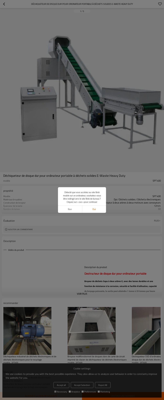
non (70, 209)
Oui (94, 209)
